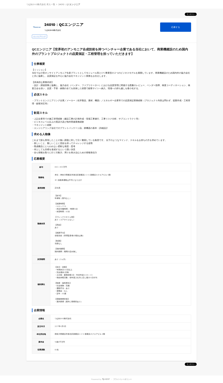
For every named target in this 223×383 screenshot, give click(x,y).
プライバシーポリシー (122, 379)
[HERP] (106, 379)
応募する (175, 27)
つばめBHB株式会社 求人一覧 (40, 4)
